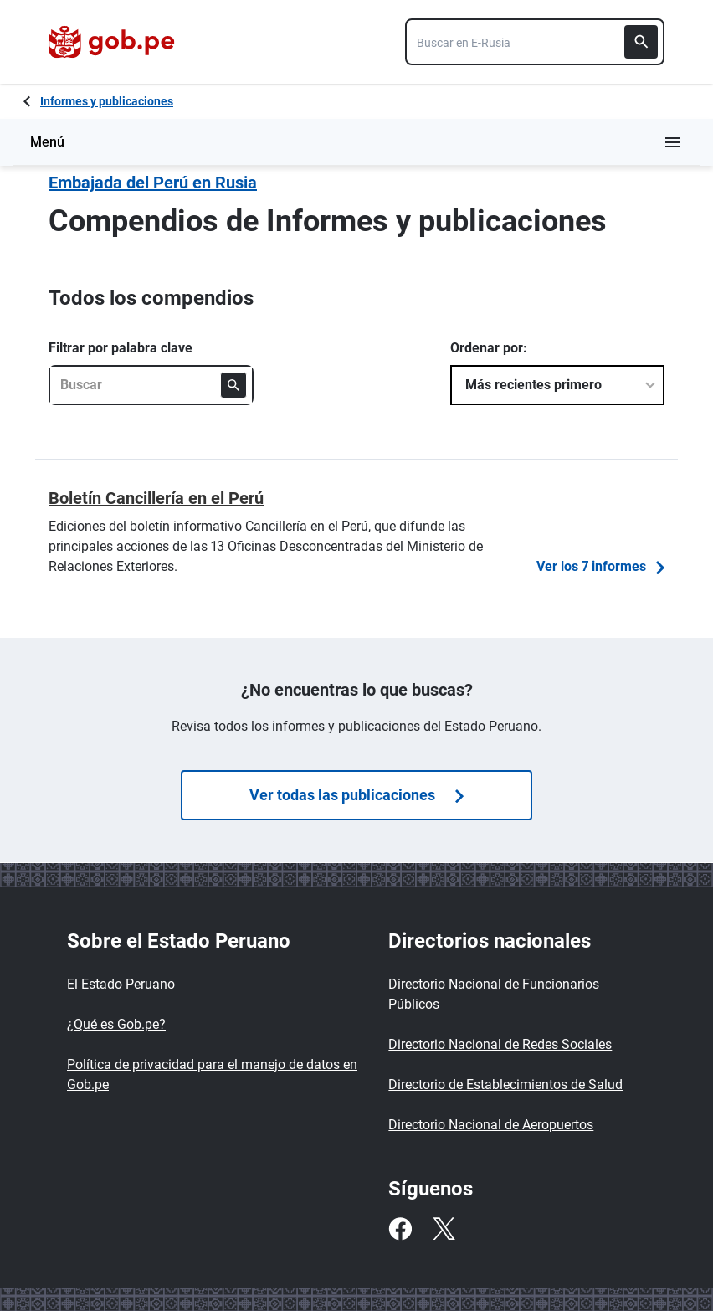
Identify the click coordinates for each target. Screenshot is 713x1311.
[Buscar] (641, 42)
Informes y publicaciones (106, 101)
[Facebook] (400, 1229)
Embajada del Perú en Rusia (153, 182)
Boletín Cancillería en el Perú (156, 498)
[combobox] (534, 41)
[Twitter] (443, 1229)
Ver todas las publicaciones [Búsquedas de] (356, 795)
